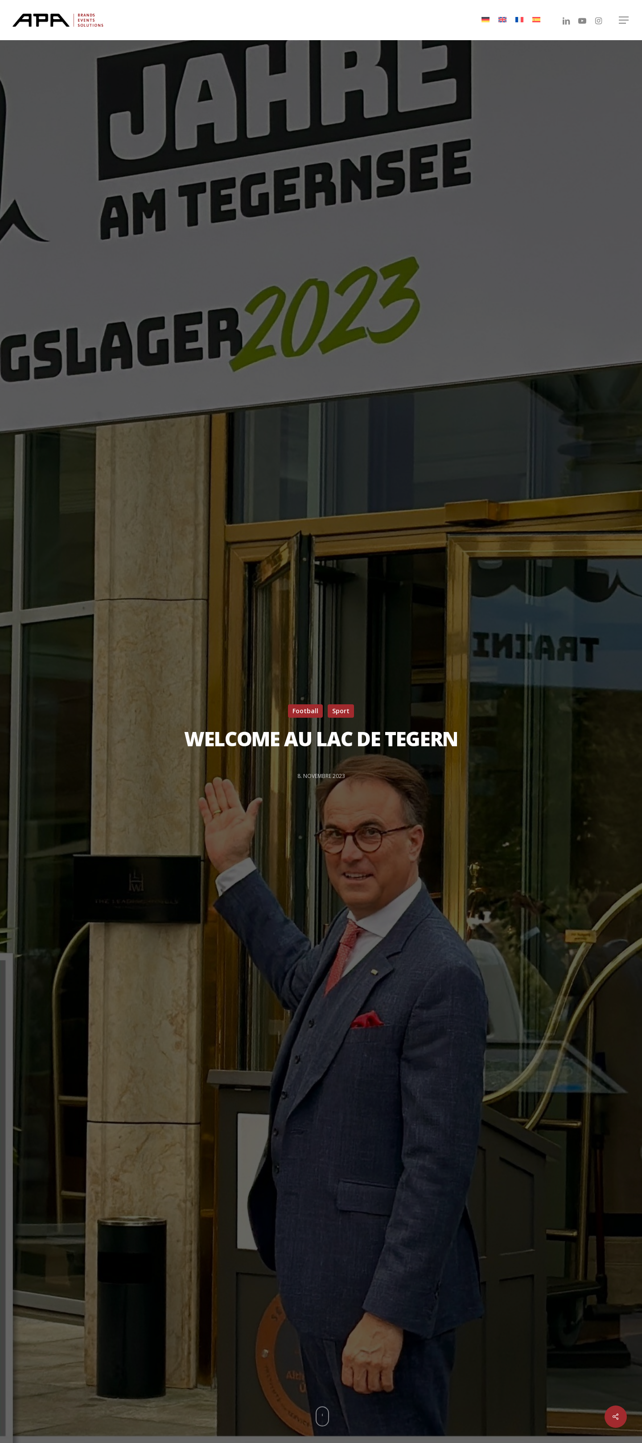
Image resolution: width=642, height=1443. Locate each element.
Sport (341, 711)
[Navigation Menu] (624, 20)
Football (305, 711)
